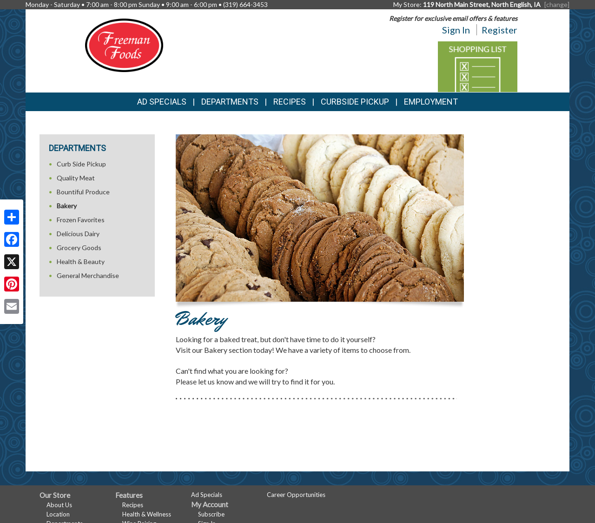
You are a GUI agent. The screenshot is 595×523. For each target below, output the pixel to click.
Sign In (456, 29)
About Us (59, 505)
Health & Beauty (81, 261)
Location (58, 514)
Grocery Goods (79, 248)
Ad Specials (161, 101)
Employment (431, 101)
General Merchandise (88, 275)
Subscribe (211, 514)
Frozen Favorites (81, 220)
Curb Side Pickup (81, 164)
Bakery (67, 206)
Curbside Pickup (355, 101)
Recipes (289, 101)
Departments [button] (229, 101)
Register (499, 29)
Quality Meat (76, 178)
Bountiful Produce (83, 192)
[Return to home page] (124, 44)
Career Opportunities (296, 494)
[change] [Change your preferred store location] (556, 4)
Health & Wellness (146, 514)
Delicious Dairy (78, 234)
